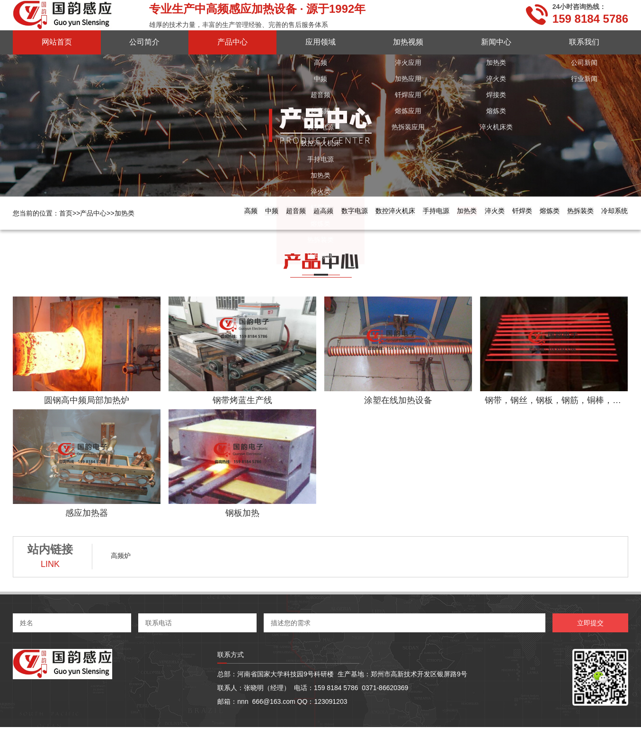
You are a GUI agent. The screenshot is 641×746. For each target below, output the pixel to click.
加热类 (124, 213)
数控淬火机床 (260, 232)
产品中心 (232, 42)
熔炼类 (504, 232)
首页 (69, 213)
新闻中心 (496, 42)
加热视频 (408, 42)
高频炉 (121, 574)
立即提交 (590, 642)
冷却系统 (605, 232)
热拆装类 (553, 232)
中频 (65, 232)
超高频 (151, 232)
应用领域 (320, 42)
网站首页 (57, 42)
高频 (28, 232)
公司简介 (144, 42)
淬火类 (414, 232)
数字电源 (200, 232)
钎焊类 (459, 232)
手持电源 (320, 232)
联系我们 (584, 42)
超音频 (106, 232)
